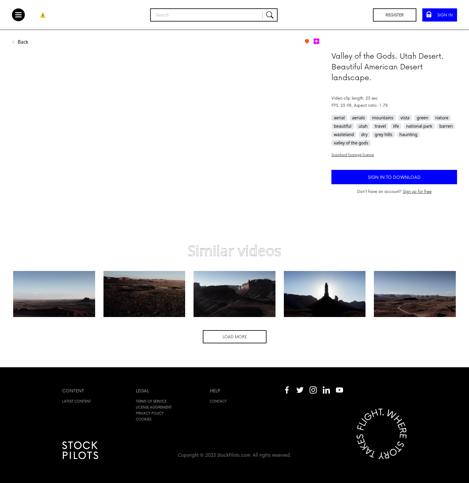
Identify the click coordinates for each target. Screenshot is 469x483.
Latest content (76, 401)
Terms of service (151, 401)
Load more (235, 336)
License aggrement (154, 407)
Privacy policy (150, 413)
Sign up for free (417, 191)
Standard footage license (352, 155)
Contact (218, 401)
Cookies (143, 419)
